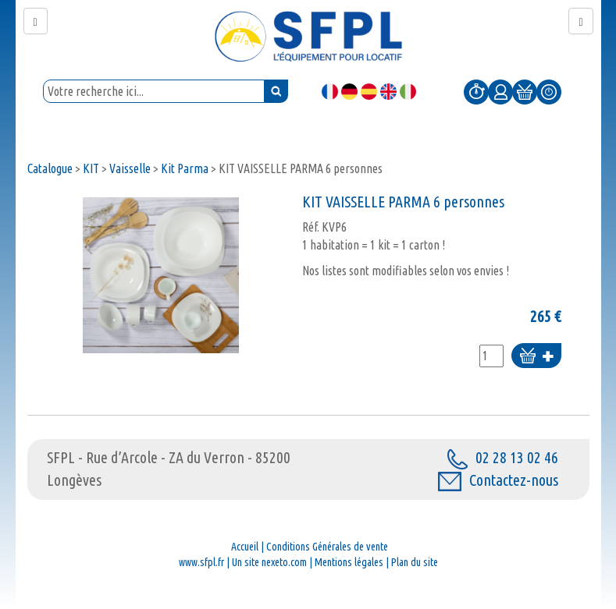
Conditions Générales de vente (327, 546)
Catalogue (50, 168)
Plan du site (414, 562)
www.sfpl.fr (201, 562)
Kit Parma (186, 168)
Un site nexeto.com (269, 562)
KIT (91, 168)
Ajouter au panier (536, 356)
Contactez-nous (498, 480)
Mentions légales (349, 562)
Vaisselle (130, 168)
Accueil (244, 546)
